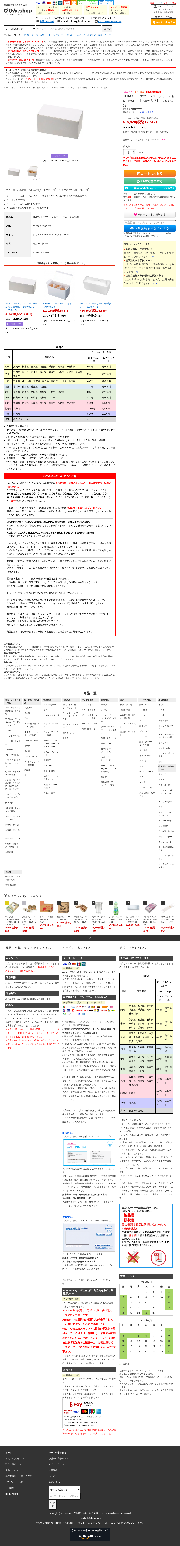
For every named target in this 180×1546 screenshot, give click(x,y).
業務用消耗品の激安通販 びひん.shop (92, 1513)
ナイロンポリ (38, 35)
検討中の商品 (163, 16)
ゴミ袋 (26, 35)
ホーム (8, 1452)
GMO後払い (67, 1217)
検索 (107, 29)
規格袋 (78, 35)
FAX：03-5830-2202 (108, 21)
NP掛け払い (67, 1133)
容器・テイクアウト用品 (20, 88)
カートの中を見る (163, 22)
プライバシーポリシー (16, 1482)
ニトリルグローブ (55, 35)
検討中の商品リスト (59, 1458)
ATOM (15, 1494)
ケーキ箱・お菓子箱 (41, 88)
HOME (6, 88)
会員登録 (53, 1470)
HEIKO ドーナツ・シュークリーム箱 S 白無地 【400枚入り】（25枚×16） (81, 88)
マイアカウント (163, 9)
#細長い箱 (34, 189)
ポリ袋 (69, 35)
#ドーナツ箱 (48, 189)
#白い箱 (84, 189)
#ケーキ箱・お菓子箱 (15, 189)
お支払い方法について (16, 1458)
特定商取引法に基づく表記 (18, 1476)
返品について (12, 1470)
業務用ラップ (104, 35)
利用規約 (9, 1488)
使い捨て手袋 (89, 35)
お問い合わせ (45, 21)
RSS (7, 1494)
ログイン (158, 2)
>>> (152, 256)
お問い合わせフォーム (24, 1014)
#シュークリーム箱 (67, 189)
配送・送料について (15, 1464)
